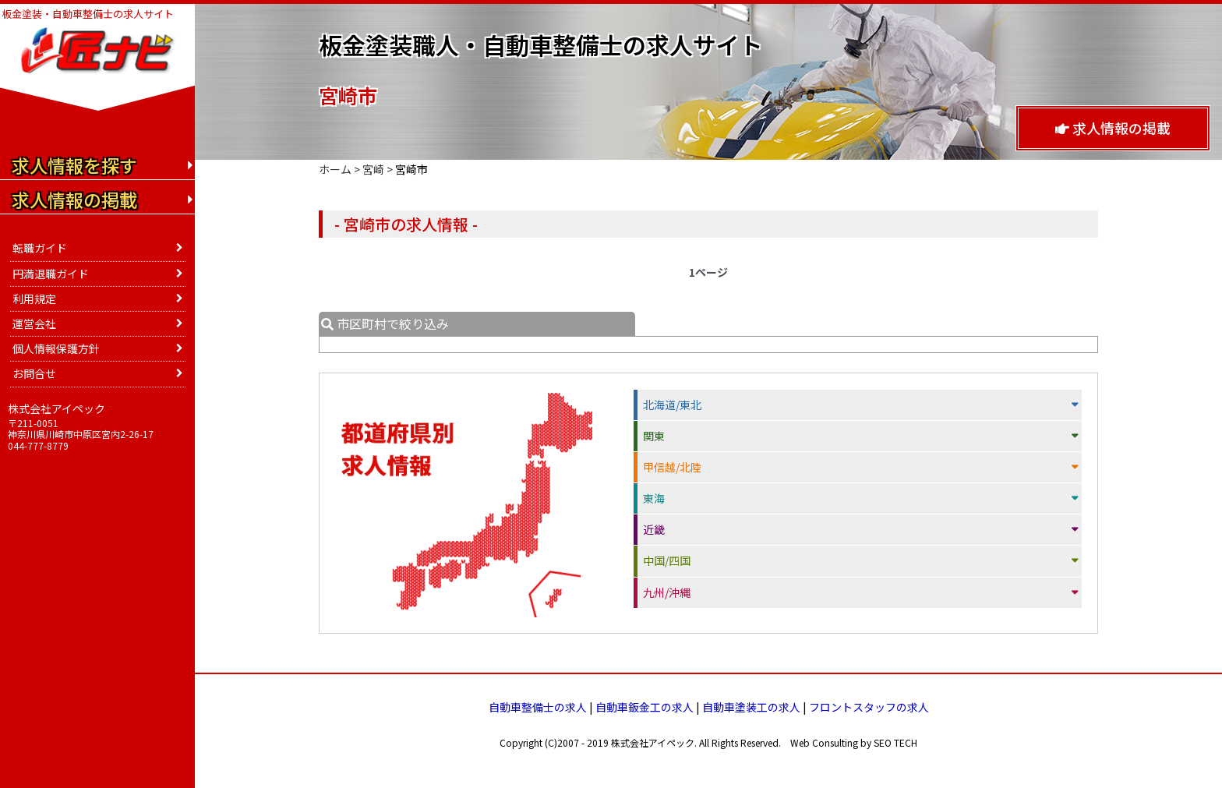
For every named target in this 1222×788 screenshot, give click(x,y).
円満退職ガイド (50, 273)
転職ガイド (39, 248)
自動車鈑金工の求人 (644, 707)
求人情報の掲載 (1113, 128)
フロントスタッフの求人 (869, 707)
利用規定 (34, 298)
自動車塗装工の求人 (751, 707)
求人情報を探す (74, 165)
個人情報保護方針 (56, 348)
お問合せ (34, 373)
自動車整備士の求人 (538, 707)
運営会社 (34, 323)
